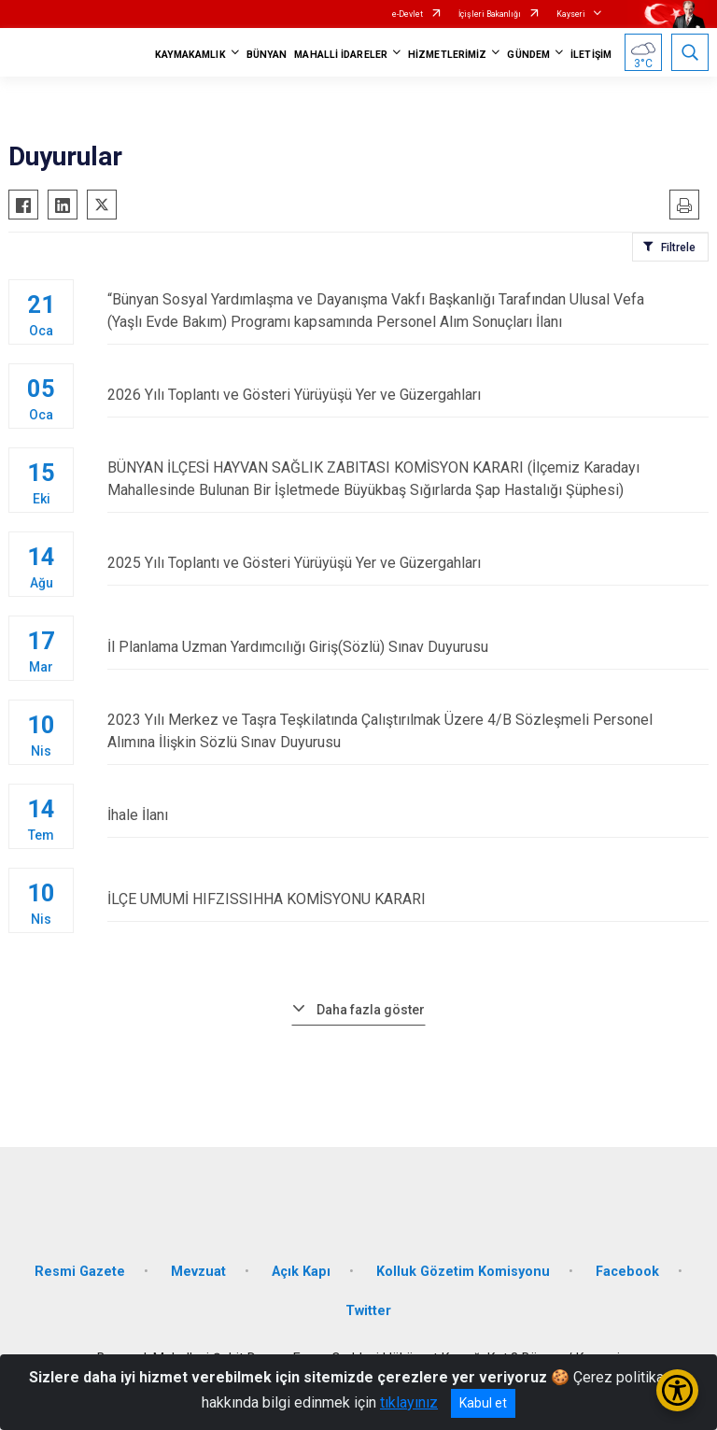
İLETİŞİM (591, 55)
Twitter (368, 1311)
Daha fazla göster (370, 1009)
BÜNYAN (267, 55)
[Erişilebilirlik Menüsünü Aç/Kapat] (677, 1390)
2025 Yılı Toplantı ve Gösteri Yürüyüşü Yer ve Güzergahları (408, 563)
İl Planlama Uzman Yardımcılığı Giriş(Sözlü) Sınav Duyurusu (408, 647)
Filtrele (678, 247)
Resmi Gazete (80, 1272)
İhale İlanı (408, 815)
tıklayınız (409, 1402)
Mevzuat (198, 1272)
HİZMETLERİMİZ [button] (447, 55)
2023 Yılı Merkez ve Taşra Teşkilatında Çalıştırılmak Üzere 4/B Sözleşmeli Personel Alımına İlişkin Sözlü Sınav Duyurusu (408, 731)
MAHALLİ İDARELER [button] (340, 55)
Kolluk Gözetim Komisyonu (463, 1272)
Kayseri (570, 14)
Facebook (627, 1272)
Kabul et (483, 1402)
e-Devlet (407, 14)
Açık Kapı (301, 1272)
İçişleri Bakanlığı (489, 14)
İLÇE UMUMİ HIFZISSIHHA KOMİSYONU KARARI (408, 899)
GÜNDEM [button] (528, 55)
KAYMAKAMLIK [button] (190, 55)
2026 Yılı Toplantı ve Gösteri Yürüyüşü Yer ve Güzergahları (408, 395)
